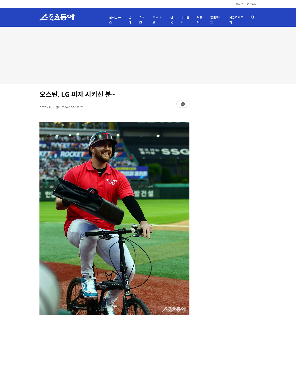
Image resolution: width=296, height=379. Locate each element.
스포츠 (142, 20)
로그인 (239, 4)
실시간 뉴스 (115, 20)
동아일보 (252, 4)
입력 (69, 107)
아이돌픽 (185, 20)
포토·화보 (157, 20)
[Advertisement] (148, 55)
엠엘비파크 (215, 20)
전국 (171, 20)
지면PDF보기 (236, 20)
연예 (130, 20)
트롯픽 (199, 20)
